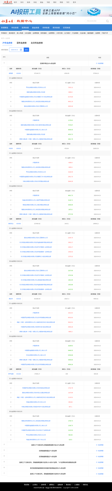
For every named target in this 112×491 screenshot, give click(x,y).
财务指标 (44, 33)
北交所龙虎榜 (37, 42)
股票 (28, 2)
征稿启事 (60, 115)
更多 (74, 2)
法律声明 (43, 115)
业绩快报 (36, 33)
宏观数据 (66, 27)
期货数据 (56, 27)
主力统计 (67, 33)
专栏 (67, 2)
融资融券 (90, 33)
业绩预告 (52, 33)
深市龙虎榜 (21, 42)
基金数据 (35, 27)
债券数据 (45, 27)
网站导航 (26, 115)
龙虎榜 (97, 33)
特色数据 (14, 27)
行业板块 (75, 33)
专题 (48, 2)
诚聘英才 (51, 115)
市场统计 (4, 33)
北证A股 (83, 33)
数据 (61, 2)
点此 (48, 118)
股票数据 (25, 27)
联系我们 (68, 115)
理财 (54, 2)
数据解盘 (4, 27)
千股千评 (105, 33)
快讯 (22, 2)
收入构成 (20, 33)
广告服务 (77, 115)
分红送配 (28, 33)
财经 (35, 2)
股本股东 (12, 33)
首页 (15, 2)
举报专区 (85, 115)
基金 (41, 2)
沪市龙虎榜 (7, 42)
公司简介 (35, 115)
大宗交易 (59, 33)
